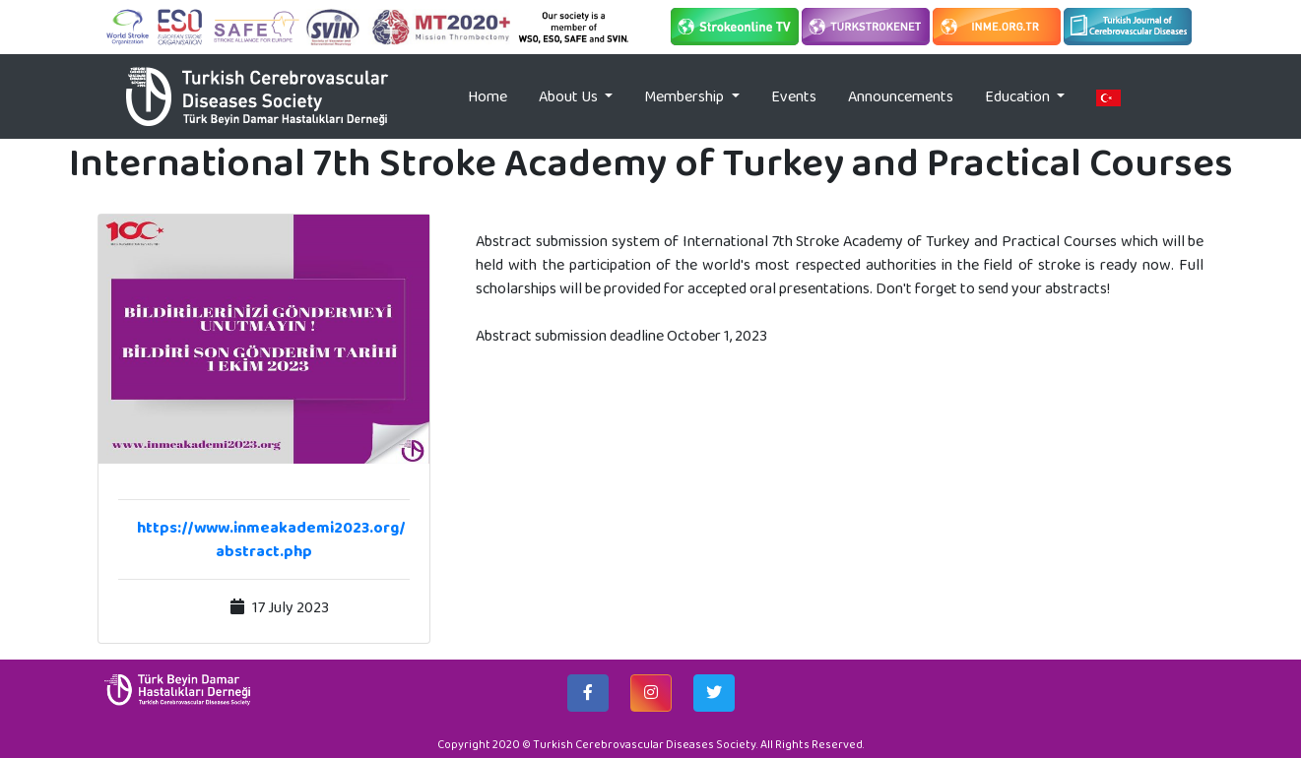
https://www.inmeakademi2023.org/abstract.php (271, 539)
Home (495, 95)
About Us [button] (570, 96)
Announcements (900, 96)
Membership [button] (685, 96)
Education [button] (1019, 96)
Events (793, 96)
